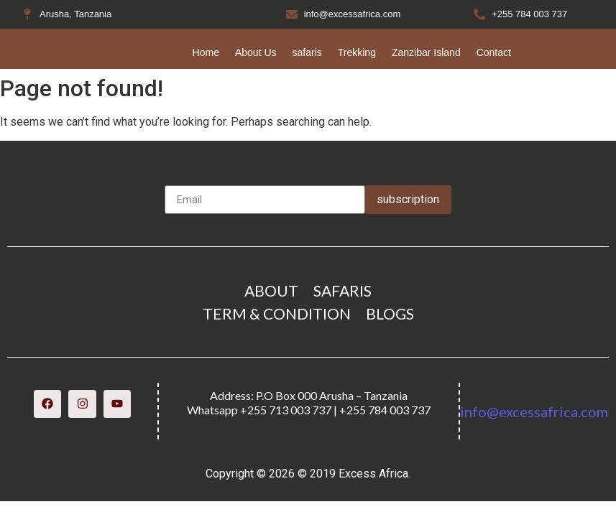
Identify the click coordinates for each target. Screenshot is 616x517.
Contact (494, 52)
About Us (256, 52)
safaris (307, 52)
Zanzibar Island (426, 52)
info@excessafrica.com (534, 411)
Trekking (357, 52)
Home (206, 52)
